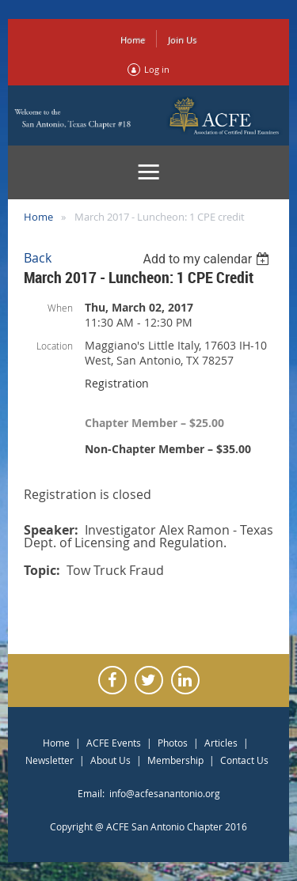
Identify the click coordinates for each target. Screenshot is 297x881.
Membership (175, 760)
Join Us (182, 40)
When (60, 307)
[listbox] (208, 259)
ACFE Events (113, 742)
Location (54, 345)
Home (132, 40)
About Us (110, 760)
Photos (173, 742)
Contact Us (244, 760)
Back (37, 258)
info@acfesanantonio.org (164, 793)
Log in (156, 69)
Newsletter (49, 760)
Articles (221, 742)
